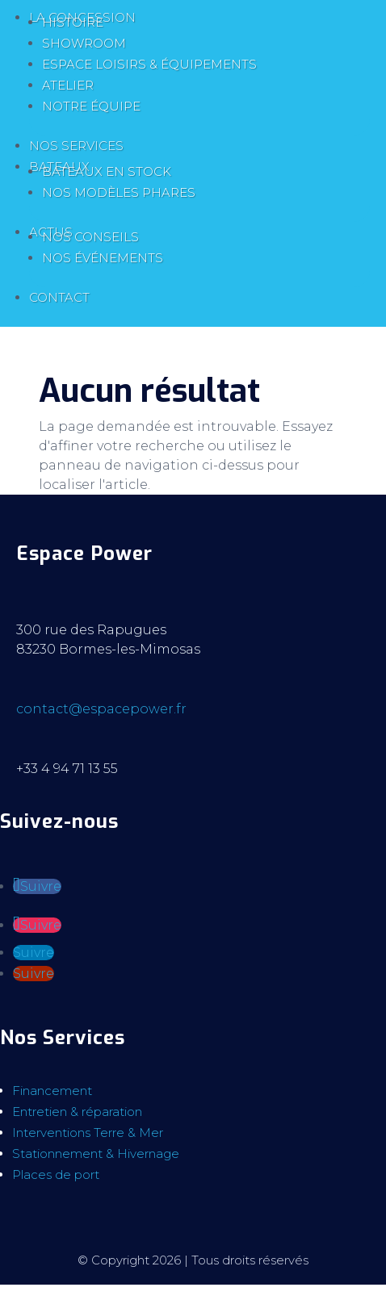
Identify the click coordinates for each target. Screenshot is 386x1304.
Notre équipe (91, 106)
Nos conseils (90, 237)
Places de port (55, 1174)
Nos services (76, 145)
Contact (59, 297)
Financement (52, 1090)
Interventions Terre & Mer (87, 1132)
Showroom (84, 43)
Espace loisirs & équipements (149, 64)
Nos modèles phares (118, 192)
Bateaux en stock (106, 171)
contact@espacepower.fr (101, 709)
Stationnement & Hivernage (95, 1153)
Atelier (68, 85)
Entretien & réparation (77, 1111)
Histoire (72, 22)
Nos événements (102, 257)
